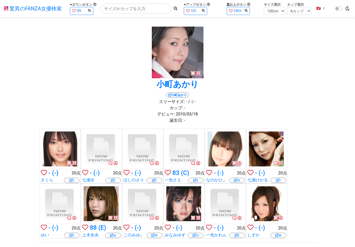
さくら (47, 179)
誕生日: (176, 120)
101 (195, 10)
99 (81, 10)
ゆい (45, 235)
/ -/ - (192, 101)
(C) (185, 172)
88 (93, 227)
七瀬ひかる (257, 179)
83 (175, 172)
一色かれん (216, 235)
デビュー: (166, 114)
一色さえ (173, 179)
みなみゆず (175, 235)
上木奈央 (90, 235)
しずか (253, 235)
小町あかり (177, 84)
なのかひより (218, 179)
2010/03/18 (187, 114)
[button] (320, 8)
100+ (238, 10)
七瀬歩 (88, 179)
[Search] (136, 8)
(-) (55, 172)
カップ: (176, 107)
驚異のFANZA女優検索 (33, 8)
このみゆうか (135, 235)
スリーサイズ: (172, 101)
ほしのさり (133, 179)
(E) (102, 227)
